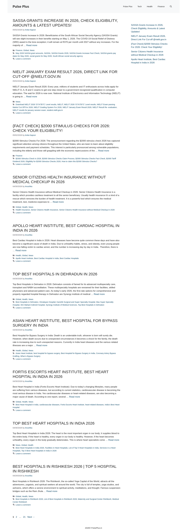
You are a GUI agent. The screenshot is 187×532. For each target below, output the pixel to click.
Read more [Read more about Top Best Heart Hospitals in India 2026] (113, 440)
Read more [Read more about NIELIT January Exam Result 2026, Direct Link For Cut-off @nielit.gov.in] (31, 96)
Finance (161, 6)
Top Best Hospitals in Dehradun (91, 305)
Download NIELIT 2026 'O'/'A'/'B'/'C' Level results (36, 104)
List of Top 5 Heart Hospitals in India (84, 448)
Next (31, 517)
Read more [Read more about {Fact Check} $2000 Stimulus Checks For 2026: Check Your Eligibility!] (103, 150)
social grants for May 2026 (41, 56)
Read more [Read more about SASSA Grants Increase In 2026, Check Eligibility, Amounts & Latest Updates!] (31, 45)
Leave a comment (23, 59)
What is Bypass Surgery (30, 356)
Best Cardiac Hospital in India (46, 258)
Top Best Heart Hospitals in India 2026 (54, 423)
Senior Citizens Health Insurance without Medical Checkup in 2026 (87, 210)
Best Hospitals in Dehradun (27, 302)
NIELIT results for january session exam (29, 110)
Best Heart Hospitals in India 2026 (30, 448)
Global (26, 50)
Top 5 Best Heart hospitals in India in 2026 (38, 451)
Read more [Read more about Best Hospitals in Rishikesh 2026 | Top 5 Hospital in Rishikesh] (51, 491)
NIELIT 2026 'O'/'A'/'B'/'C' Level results (80, 104)
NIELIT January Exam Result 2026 (77, 107)
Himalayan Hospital (47, 302)
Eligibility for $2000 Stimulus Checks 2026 (43, 161)
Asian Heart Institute (24, 353)
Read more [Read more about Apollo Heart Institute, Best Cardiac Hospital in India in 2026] (20, 250)
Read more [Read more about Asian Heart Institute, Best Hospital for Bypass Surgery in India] (41, 345)
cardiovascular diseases (49, 405)
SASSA (47, 53)
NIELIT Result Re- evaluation (104, 107)
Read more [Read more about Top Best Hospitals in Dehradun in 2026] (99, 294)
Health (149, 6)
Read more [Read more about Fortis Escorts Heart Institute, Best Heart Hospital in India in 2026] (74, 397)
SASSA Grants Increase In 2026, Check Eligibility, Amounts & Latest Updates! (148, 28)
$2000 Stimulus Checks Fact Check (90, 159)
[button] (170, 6)
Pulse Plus (21, 6)
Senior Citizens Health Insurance (44, 210)
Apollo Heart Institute (24, 258)
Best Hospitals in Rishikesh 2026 (29, 499)
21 (24, 517)
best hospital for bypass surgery (47, 353)
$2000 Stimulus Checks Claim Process (58, 159)
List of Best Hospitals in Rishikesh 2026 (60, 499)
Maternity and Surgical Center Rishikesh (94, 499)
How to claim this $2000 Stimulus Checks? (79, 161)
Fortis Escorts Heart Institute (72, 405)
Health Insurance (23, 210)
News (32, 50)
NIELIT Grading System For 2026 (48, 107)
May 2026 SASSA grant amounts (29, 53)
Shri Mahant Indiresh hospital (33, 305)
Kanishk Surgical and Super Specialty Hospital (76, 302)
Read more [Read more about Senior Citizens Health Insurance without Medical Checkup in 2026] (58, 202)
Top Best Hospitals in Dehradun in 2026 (55, 274)
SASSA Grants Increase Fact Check (84, 53)
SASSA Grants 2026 (59, 53)
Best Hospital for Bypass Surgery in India (78, 353)
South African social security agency (68, 56)
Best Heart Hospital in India (27, 405)
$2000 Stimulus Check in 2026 (28, 159)
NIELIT (60, 104)
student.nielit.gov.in (55, 110)
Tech (140, 6)
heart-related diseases (94, 405)
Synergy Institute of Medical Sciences (61, 305)
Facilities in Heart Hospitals (56, 448)
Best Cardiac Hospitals (69, 258)
